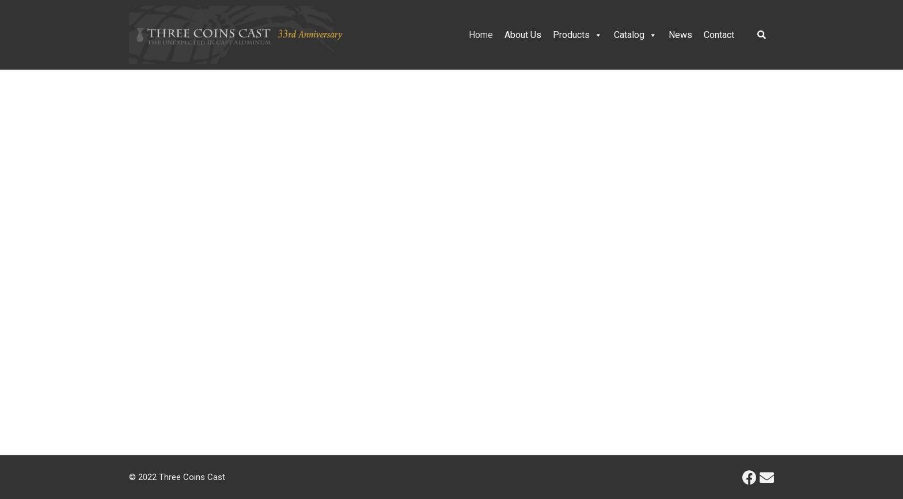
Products (577, 34)
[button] (18, 242)
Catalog (635, 34)
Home (481, 34)
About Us (522, 34)
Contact (719, 34)
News (680, 34)
